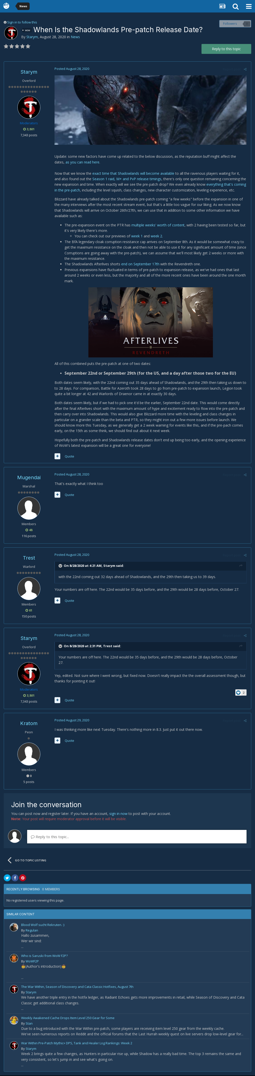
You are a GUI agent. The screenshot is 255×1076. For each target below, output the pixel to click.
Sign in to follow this (22, 22)
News (75, 36)
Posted (71, 68)
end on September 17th (140, 264)
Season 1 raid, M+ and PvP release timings (119, 179)
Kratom (29, 724)
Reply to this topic (226, 48)
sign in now (118, 814)
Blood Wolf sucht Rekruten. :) (42, 925)
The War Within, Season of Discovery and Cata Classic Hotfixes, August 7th (77, 987)
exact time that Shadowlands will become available (133, 173)
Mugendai (29, 478)
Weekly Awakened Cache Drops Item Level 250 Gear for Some (68, 1018)
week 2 (155, 236)
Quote (68, 457)
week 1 (136, 236)
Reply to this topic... (50, 837)
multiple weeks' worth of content (157, 225)
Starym (32, 36)
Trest (29, 559)
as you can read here (71, 162)
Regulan (32, 930)
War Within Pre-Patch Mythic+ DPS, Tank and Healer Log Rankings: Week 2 (76, 1044)
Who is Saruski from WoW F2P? (44, 956)
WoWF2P (32, 961)
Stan (29, 1024)
